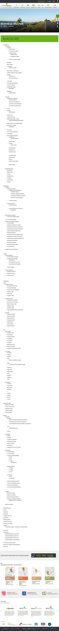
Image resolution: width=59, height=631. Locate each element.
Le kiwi (10, 476)
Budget (8, 435)
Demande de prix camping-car (17, 197)
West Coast (9, 129)
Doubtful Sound (10, 176)
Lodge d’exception (9, 410)
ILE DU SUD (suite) (9, 168)
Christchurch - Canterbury (12, 98)
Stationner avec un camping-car (15, 500)
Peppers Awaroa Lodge (11, 303)
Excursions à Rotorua (13, 78)
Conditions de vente (7, 515)
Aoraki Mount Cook (11, 117)
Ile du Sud (7, 96)
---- (7, 391)
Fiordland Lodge (10, 307)
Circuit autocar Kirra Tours (14, 262)
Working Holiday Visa (13, 428)
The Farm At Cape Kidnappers (13, 289)
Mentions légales (6, 519)
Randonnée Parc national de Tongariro (15, 228)
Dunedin (9, 181)
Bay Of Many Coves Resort (12, 302)
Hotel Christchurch (13, 99)
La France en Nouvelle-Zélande (13, 483)
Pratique (5, 415)
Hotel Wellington (12, 92)
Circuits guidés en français (12, 256)
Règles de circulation (11, 494)
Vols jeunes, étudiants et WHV (13, 216)
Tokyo (8, 379)
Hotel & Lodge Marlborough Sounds (16, 120)
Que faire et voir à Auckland (14, 59)
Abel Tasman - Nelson (11, 125)
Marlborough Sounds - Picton (13, 118)
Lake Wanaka (9, 133)
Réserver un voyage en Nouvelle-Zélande (11, 544)
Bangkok (9, 356)
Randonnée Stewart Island (12, 244)
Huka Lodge (9, 293)
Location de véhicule (11, 188)
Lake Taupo (9, 81)
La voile (10, 471)
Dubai (8, 363)
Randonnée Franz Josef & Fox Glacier (14, 236)
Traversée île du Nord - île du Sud (15, 208)
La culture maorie (10, 451)
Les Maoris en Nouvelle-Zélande (11, 249)
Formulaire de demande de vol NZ (14, 348)
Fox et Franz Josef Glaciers (12, 131)
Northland (9, 62)
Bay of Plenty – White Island (12, 70)
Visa (8, 426)
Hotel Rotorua (12, 76)
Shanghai (9, 375)
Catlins (10, 159)
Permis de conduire (11, 493)
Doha (8, 358)
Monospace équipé (14, 191)
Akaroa (8, 108)
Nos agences (6, 532)
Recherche (5, 546)
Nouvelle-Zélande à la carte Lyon (11, 537)
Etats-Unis (9, 367)
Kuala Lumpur (10, 371)
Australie (9, 354)
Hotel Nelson (11, 126)
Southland (9, 177)
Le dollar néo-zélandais (11, 439)
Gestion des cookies (4, 629)
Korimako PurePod (11, 320)
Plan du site (5, 513)
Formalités (9, 342)
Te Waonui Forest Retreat (12, 300)
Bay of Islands (10, 64)
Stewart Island (12, 157)
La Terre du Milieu (10, 453)
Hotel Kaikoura (12, 112)
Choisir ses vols (10, 332)
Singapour (9, 377)
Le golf (10, 457)
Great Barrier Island (15, 56)
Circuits (5, 253)
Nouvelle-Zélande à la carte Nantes (12, 533)
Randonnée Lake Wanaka (12, 240)
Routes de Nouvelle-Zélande (12, 496)
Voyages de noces (7, 403)
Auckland (9, 47)
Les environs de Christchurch (15, 105)
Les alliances (9, 340)
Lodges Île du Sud (9, 298)
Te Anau (10, 143)
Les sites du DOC (10, 246)
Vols (4, 329)
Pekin (8, 373)
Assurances (5, 511)
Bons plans (5, 530)
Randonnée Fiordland (11, 242)
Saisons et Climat (10, 443)
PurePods (7, 312)
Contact (5, 509)
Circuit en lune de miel (9, 406)
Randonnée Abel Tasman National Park (15, 234)
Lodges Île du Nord (9, 284)
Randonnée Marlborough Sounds (13, 230)
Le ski (10, 458)
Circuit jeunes (12, 260)
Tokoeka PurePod (10, 325)
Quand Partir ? (10, 445)
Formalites (7, 416)
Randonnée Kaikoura (11, 232)
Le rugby (11, 460)
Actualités (5, 525)
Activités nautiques (11, 466)
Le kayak (11, 467)
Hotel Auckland (12, 49)
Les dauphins (11, 478)
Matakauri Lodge (10, 305)
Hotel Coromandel (12, 67)
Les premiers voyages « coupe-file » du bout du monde (16, 526)
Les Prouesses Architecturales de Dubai (17, 364)
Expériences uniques (9, 404)
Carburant (9, 437)
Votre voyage (8, 331)
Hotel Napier (11, 88)
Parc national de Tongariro (12, 83)
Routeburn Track (12, 151)
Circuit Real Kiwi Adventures (15, 264)
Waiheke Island (14, 54)
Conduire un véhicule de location (13, 498)
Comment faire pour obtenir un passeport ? (17, 421)
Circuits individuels (9, 270)
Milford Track (11, 149)
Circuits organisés (9, 255)
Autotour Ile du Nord (11, 271)
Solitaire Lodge (10, 291)
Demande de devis (7, 508)
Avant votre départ (11, 336)
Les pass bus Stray (13, 205)
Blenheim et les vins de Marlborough (14, 123)
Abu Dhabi (9, 352)
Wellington (9, 91)
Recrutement (6, 517)
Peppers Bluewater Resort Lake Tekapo (15, 309)
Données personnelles (7, 523)
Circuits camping (10, 267)
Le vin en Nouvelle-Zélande (10, 219)
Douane (8, 431)
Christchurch (9, 385)
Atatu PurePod (10, 321)
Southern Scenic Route (13, 161)
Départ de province (11, 344)
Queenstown (11, 137)
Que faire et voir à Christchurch (15, 103)
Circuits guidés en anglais (12, 258)
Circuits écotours (10, 275)
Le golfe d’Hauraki (12, 53)
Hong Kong (9, 369)
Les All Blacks (14, 462)
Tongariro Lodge (10, 295)
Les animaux (9, 474)
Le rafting (11, 469)
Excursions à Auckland (13, 51)
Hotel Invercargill (12, 155)
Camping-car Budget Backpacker (17, 193)
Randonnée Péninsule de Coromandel (14, 226)
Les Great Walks (10, 223)
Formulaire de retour (7, 521)
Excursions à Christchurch (14, 101)
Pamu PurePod (10, 323)
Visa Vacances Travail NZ (10, 215)
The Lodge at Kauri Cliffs (12, 285)
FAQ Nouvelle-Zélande (11, 441)
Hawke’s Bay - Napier (11, 86)
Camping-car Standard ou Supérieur (18, 195)
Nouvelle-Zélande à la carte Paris (11, 535)
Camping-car (6, 281)
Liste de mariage (8, 412)
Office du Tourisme (9, 504)
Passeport (9, 418)
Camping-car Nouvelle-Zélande (15, 190)
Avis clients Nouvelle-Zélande (9, 542)
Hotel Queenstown (14, 138)
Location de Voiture (13, 200)
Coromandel (9, 66)
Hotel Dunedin (12, 164)
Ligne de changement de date (13, 481)
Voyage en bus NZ (10, 203)
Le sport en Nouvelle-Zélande (13, 455)
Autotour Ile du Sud (11, 273)
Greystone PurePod (11, 314)
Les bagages (9, 338)
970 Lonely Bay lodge (11, 287)
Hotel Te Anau (13, 144)
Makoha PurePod (10, 318)
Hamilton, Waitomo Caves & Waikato (14, 72)
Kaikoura (9, 110)
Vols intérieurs (10, 334)
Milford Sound (12, 141)
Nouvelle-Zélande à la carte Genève (12, 539)
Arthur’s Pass (10, 115)
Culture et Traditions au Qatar (15, 360)
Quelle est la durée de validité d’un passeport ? (18, 419)
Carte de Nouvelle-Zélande (12, 485)
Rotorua (8, 74)
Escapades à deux (9, 408)
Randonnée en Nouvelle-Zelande (11, 221)
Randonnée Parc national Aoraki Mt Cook (15, 238)
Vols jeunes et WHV (11, 346)
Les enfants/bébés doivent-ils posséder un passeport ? (20, 423)
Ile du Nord (7, 46)
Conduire (7, 491)
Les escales (7, 351)
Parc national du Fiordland (12, 135)
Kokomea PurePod (11, 316)
